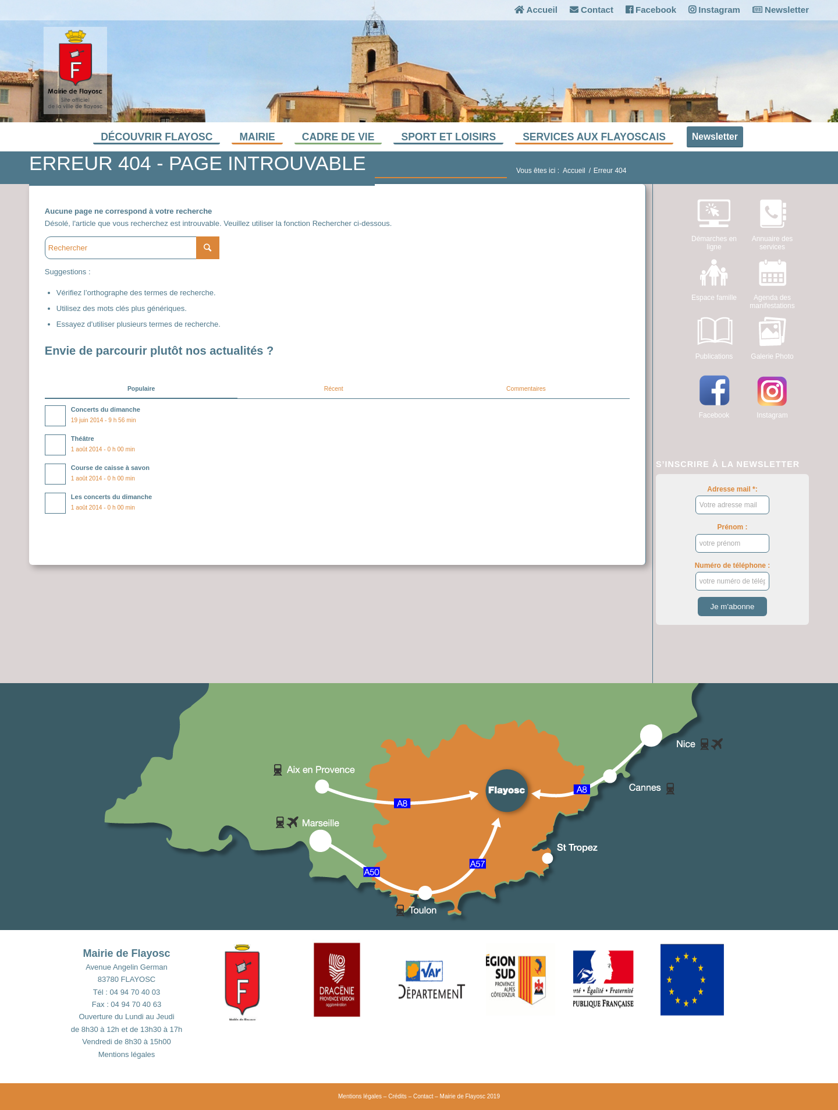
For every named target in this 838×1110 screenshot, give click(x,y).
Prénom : (732, 537)
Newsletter (780, 10)
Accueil (536, 10)
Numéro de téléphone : (732, 576)
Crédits (397, 1096)
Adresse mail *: (732, 499)
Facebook (651, 10)
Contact (591, 10)
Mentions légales (126, 1054)
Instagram (714, 10)
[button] (267, 979)
